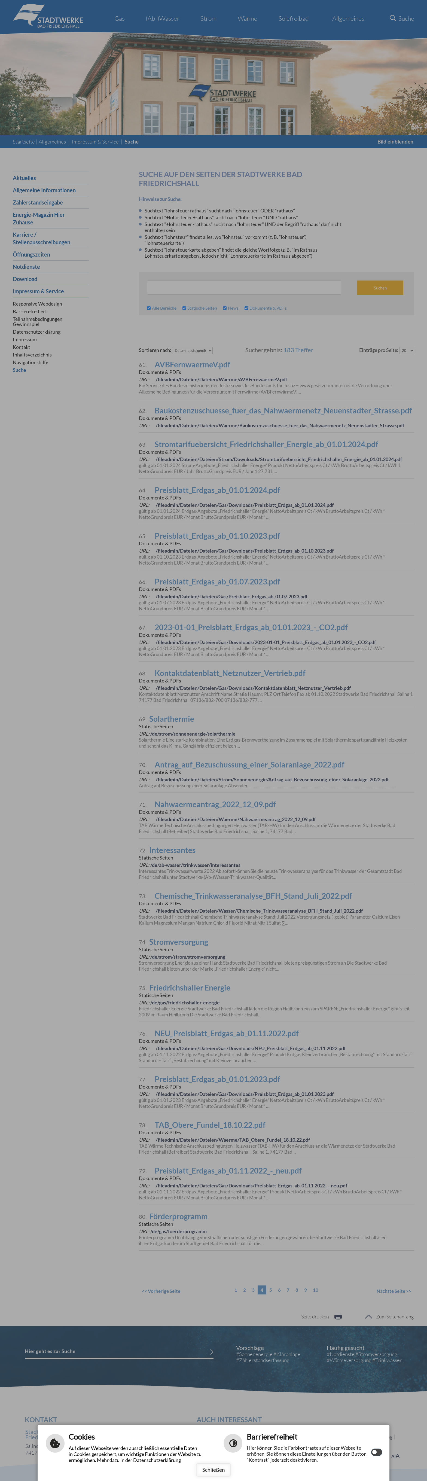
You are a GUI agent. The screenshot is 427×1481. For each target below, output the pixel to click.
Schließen (213, 1470)
